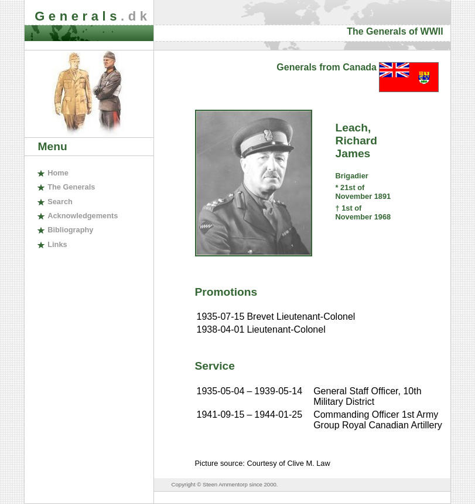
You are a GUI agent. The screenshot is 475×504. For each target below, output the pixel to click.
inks (57, 244)
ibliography (70, 229)
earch (60, 201)
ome (58, 172)
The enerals (71, 186)
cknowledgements (82, 215)
